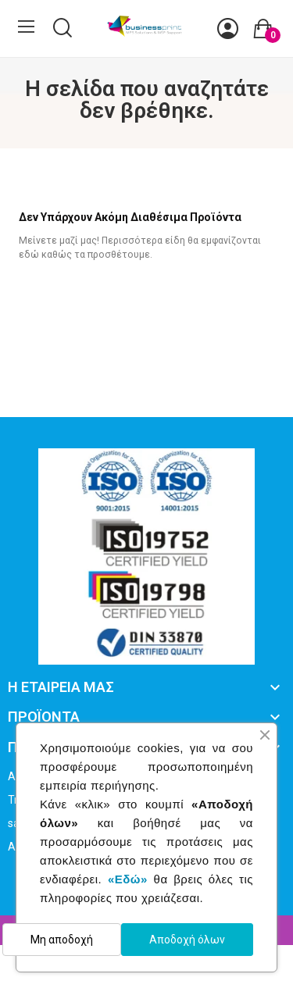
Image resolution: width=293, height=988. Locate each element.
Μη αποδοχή (61, 939)
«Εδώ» (128, 879)
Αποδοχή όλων (187, 939)
